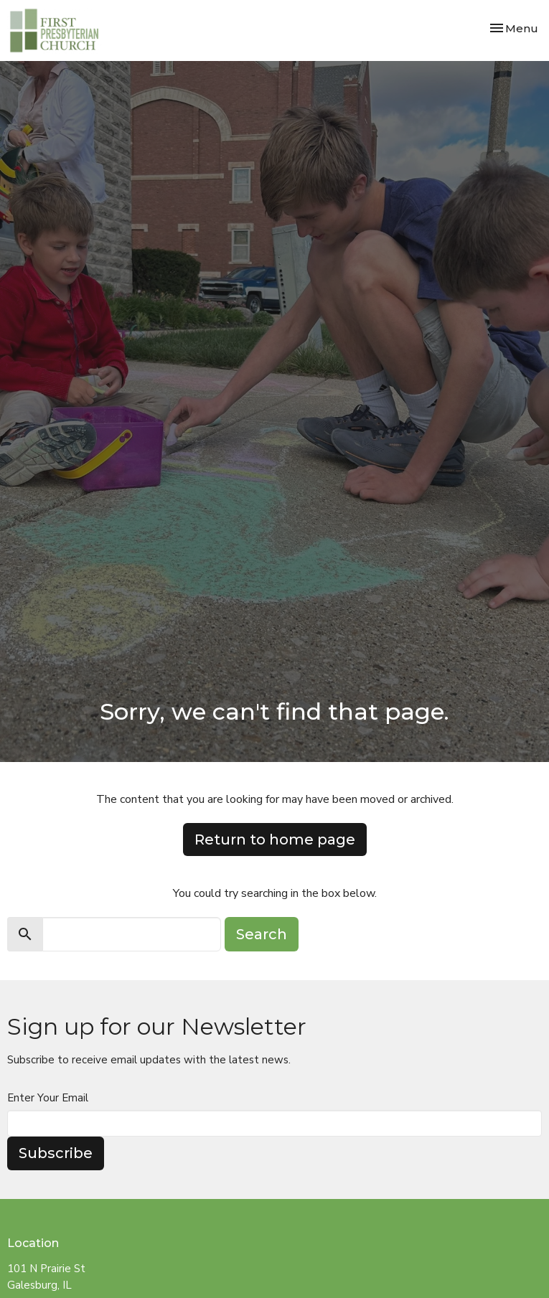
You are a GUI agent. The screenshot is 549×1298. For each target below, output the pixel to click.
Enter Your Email (47, 1098)
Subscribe (56, 1153)
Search (261, 934)
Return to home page (274, 839)
